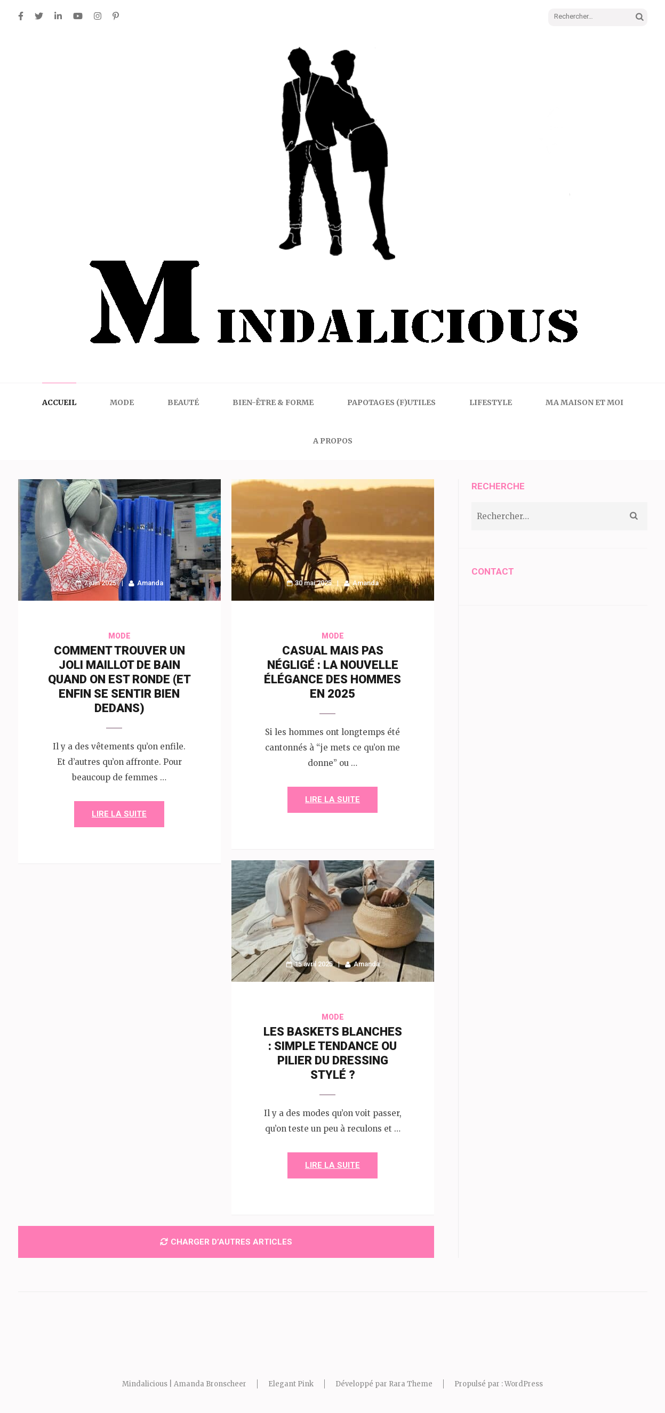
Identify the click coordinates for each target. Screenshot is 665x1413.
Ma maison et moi (584, 402)
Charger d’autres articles (226, 1242)
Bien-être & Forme (273, 402)
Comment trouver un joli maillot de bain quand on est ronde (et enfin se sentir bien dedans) (119, 679)
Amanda (150, 583)
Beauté (183, 402)
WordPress (523, 1383)
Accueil (59, 402)
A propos (332, 441)
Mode (122, 402)
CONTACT (492, 571)
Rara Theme (410, 1383)
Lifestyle (490, 402)
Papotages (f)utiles (391, 402)
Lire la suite (119, 814)
